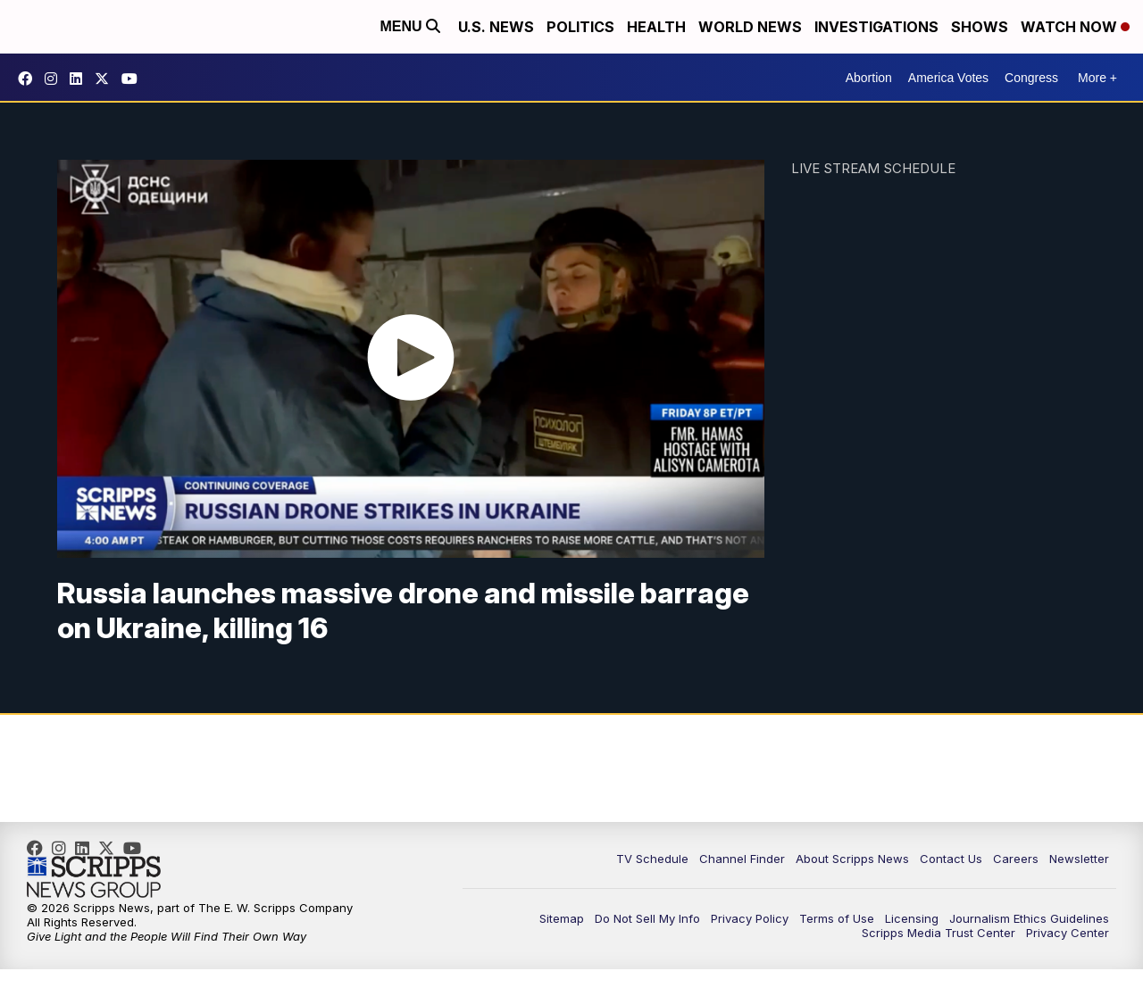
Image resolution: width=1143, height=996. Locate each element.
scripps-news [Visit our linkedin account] (80, 78)
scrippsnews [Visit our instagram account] (55, 78)
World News (750, 27)
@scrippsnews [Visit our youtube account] (133, 78)
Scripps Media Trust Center (938, 932)
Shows (979, 27)
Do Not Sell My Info (647, 918)
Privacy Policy (749, 918)
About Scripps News (852, 858)
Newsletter (1079, 858)
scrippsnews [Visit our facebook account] (29, 78)
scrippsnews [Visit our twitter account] (106, 78)
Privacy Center (1067, 932)
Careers (1016, 858)
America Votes (948, 78)
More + (1097, 78)
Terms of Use (836, 918)
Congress (1031, 78)
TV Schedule (652, 858)
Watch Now (1075, 27)
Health (656, 27)
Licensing (912, 918)
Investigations (876, 27)
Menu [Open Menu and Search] (410, 26)
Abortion (869, 78)
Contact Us (951, 858)
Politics (580, 27)
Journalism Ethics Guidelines (1029, 918)
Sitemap (561, 918)
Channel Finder (742, 858)
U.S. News (496, 27)
